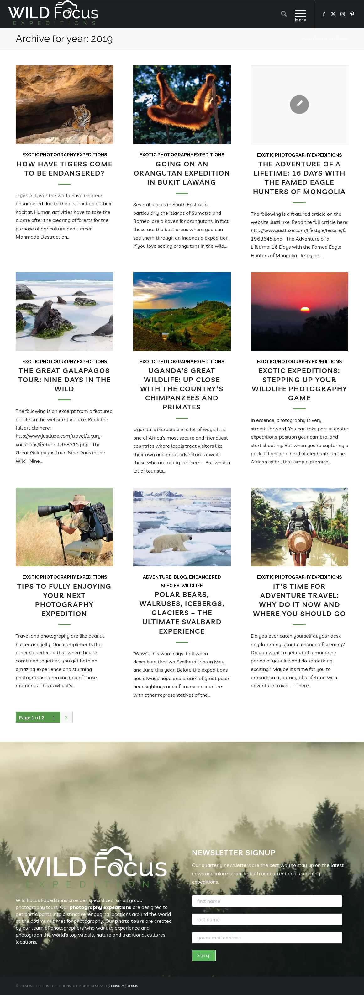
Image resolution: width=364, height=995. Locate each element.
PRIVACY (117, 986)
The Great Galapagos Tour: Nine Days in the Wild (64, 379)
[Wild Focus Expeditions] (54, 14)
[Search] (284, 14)
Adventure (157, 577)
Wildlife (192, 585)
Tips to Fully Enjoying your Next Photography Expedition (64, 599)
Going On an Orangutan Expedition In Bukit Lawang (182, 173)
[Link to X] (333, 14)
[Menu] (298, 14)
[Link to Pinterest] (352, 14)
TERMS (132, 986)
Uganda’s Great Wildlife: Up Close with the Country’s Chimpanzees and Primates (182, 388)
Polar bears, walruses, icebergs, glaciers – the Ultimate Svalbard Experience (182, 612)
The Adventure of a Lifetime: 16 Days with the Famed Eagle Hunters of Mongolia (299, 177)
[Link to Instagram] (342, 14)
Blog (180, 577)
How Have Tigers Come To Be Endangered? (65, 168)
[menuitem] (284, 14)
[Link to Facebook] (324, 14)
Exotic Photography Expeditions (64, 154)
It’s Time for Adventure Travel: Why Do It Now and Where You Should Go (299, 599)
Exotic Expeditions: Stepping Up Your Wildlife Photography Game (299, 384)
